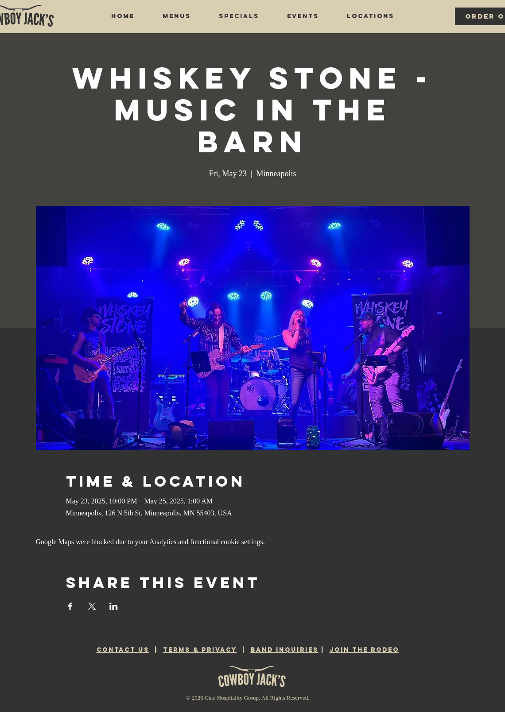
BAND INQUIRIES (285, 650)
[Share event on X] (92, 606)
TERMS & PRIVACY (200, 650)
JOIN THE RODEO (364, 650)
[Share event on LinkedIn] (113, 606)
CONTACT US (123, 650)
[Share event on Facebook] (70, 606)
